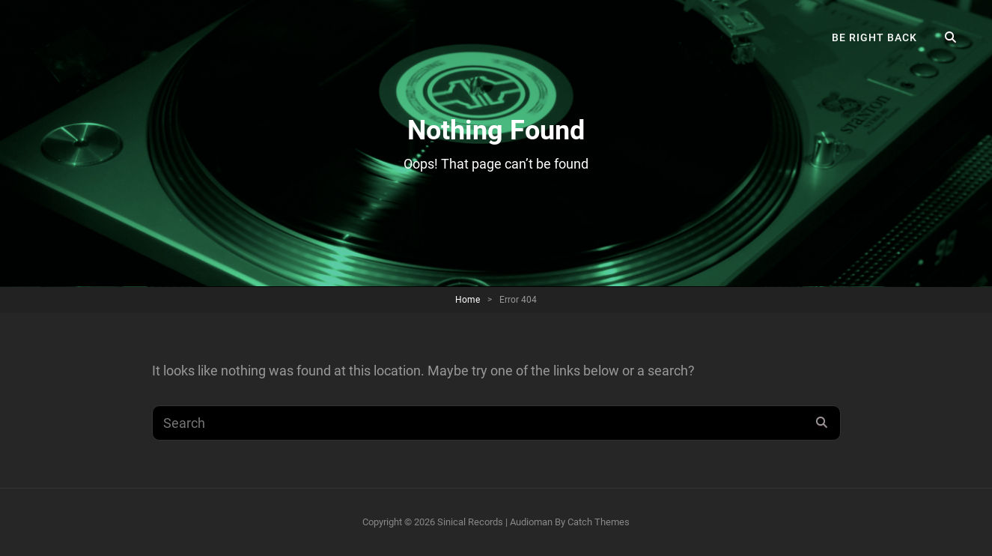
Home (467, 299)
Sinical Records (470, 522)
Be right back (874, 37)
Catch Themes (598, 522)
